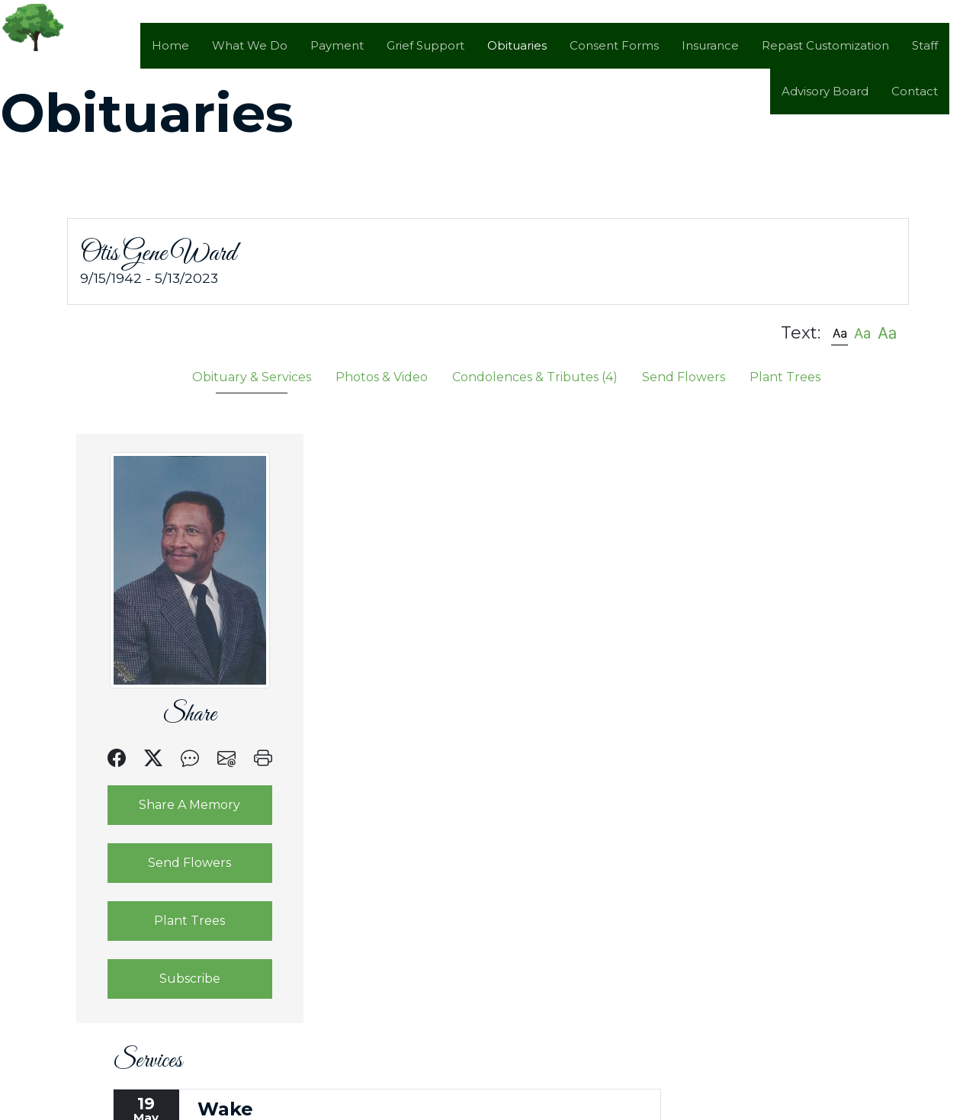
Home (170, 45)
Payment (337, 45)
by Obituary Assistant (378, 1111)
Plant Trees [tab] (785, 376)
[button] (839, 332)
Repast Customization (825, 45)
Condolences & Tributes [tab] (535, 376)
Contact (914, 91)
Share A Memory (177, 804)
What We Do (249, 45)
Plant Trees (177, 920)
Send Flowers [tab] (683, 376)
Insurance (710, 45)
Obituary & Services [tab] (251, 376)
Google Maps (549, 688)
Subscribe (176, 978)
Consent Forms (614, 45)
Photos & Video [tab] (382, 376)
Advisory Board (825, 91)
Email (467, 688)
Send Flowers (177, 862)
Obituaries (517, 45)
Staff (925, 45)
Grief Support (425, 45)
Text (409, 688)
